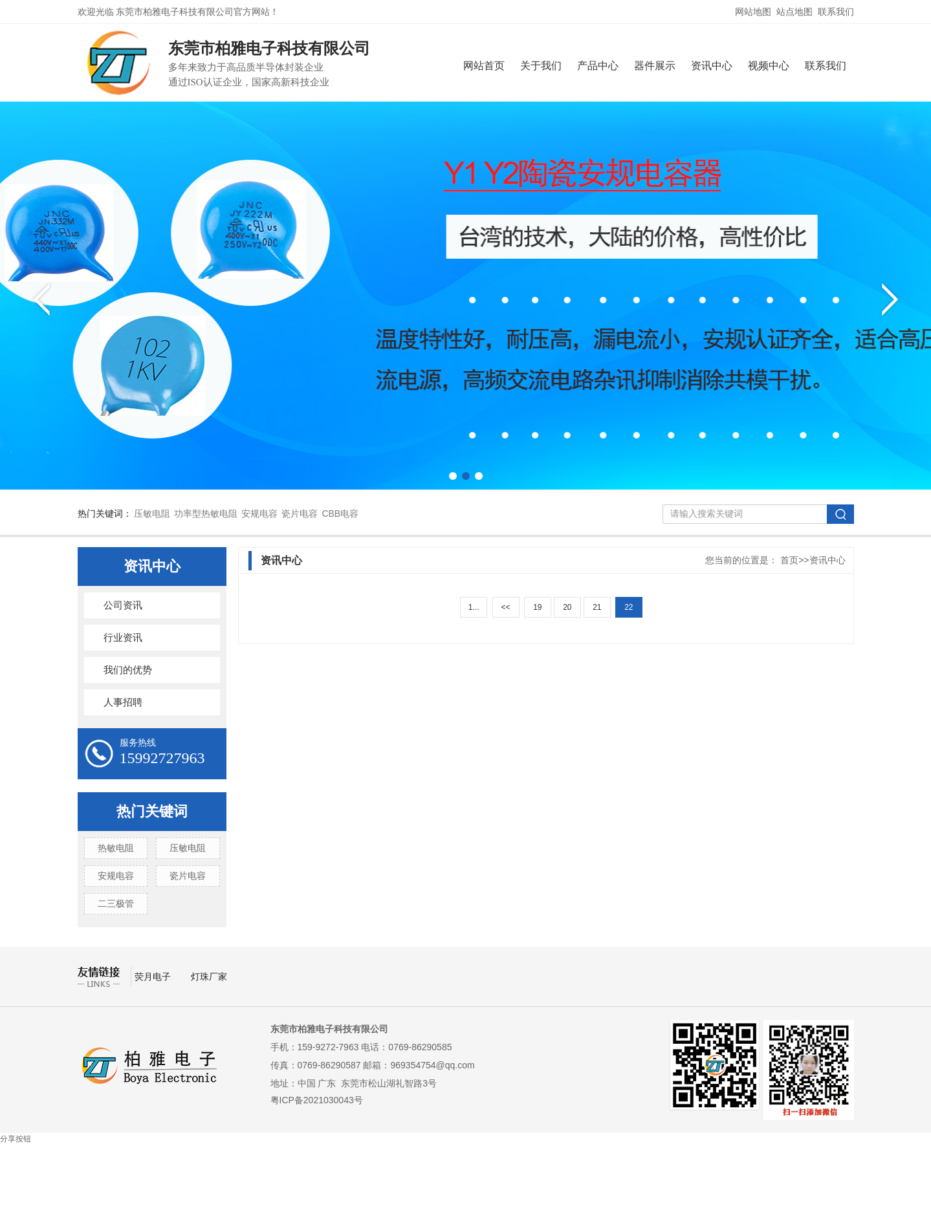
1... (473, 607)
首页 (789, 560)
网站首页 (484, 65)
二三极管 (116, 903)
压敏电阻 (152, 513)
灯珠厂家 (209, 976)
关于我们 (541, 65)
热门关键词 (152, 811)
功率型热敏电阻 (205, 513)
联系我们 (836, 11)
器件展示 (654, 65)
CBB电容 (340, 513)
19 (537, 607)
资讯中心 (711, 65)
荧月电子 (154, 976)
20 (567, 607)
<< (505, 607)
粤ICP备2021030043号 (316, 1100)
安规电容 (259, 513)
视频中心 (768, 65)
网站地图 (753, 11)
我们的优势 (128, 670)
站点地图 (794, 11)
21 (597, 607)
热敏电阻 (116, 848)
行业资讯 (123, 637)
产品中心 (598, 65)
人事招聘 (123, 702)
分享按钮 (15, 1138)
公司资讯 (123, 605)
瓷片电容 (299, 513)
